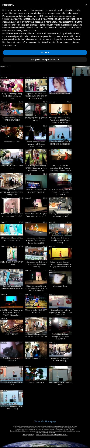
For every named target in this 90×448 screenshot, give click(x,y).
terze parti (48, 16)
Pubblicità (52, 432)
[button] (86, 4)
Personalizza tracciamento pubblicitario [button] (52, 435)
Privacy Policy (43, 432)
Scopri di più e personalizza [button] (45, 59)
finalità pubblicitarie (63, 25)
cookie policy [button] (72, 13)
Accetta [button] (45, 52)
